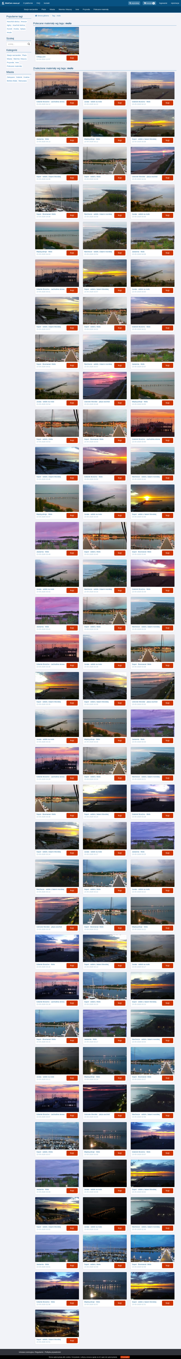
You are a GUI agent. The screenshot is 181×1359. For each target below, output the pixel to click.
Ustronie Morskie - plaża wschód (144, 177)
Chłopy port (41, 57)
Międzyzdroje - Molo (92, 139)
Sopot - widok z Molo (92, 177)
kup (72, 58)
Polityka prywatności (53, 1352)
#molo (9, 33)
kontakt (47, 3)
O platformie (28, 3)
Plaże (44, 9)
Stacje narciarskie (31, 9)
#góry (9, 25)
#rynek (9, 29)
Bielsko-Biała (12, 81)
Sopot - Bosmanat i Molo (46, 214)
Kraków (27, 77)
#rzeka (16, 29)
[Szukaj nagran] (18, 44)
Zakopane (11, 77)
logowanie (163, 3)
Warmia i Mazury (65, 9)
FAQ (38, 3)
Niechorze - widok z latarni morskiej (98, 214)
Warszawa (22, 81)
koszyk (149, 3)
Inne (77, 9)
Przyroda (86, 9)
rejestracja (175, 3)
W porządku (125, 1357)
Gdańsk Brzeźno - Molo (141, 102)
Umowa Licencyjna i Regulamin (31, 1352)
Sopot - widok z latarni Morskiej (144, 139)
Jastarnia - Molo (42, 139)
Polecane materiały (101, 9)
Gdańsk (19, 77)
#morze (24, 22)
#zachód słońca (19, 25)
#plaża (22, 29)
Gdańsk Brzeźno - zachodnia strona (50, 102)
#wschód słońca (13, 22)
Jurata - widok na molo (93, 102)
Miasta (52, 9)
